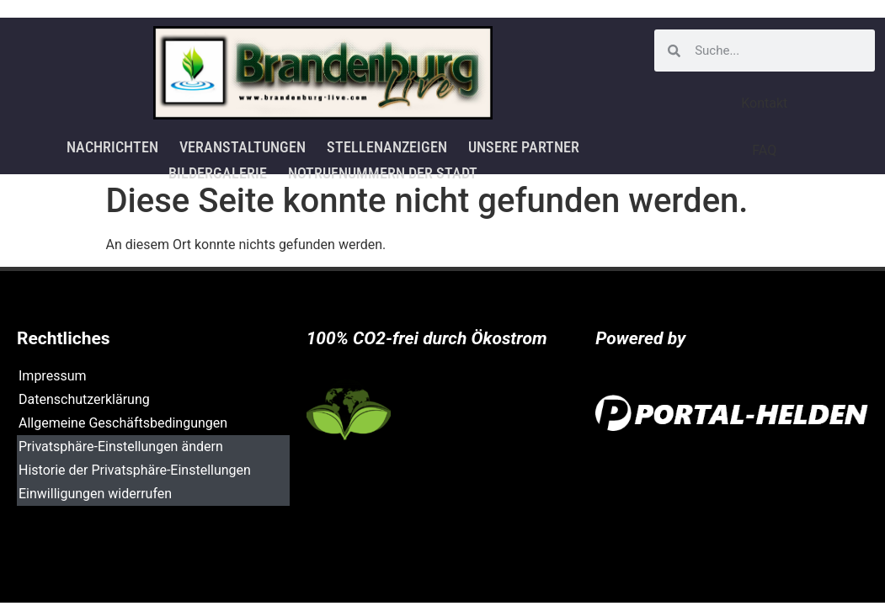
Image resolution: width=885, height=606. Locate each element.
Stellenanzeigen (386, 146)
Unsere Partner (522, 146)
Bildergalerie (217, 169)
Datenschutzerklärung (84, 399)
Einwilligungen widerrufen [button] (95, 494)
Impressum (53, 376)
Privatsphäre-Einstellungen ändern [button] (121, 446)
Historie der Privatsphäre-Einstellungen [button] (135, 470)
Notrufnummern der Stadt (382, 169)
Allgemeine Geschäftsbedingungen (123, 423)
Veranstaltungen (242, 146)
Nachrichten (113, 146)
